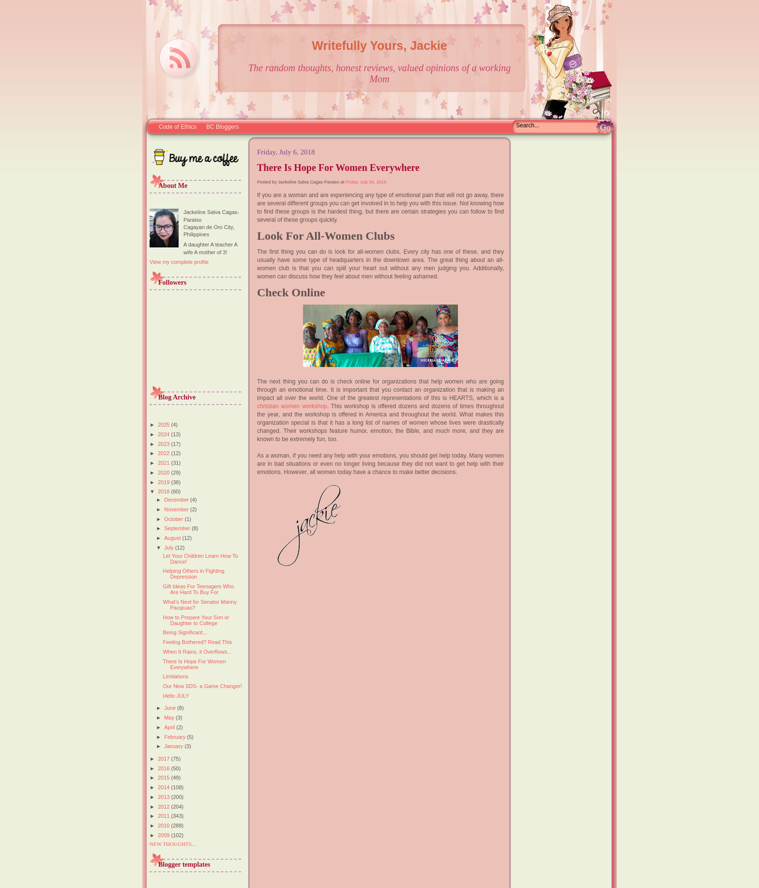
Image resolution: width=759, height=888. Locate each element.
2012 (164, 807)
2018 (164, 491)
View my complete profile (179, 262)
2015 (164, 778)
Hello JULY (176, 696)
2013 (164, 797)
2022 (164, 453)
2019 (164, 482)
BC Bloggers (222, 126)
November (177, 509)
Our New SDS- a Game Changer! (202, 686)
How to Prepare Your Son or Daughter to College (196, 620)
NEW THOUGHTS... (173, 844)
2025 (164, 425)
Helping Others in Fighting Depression (193, 574)
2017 (164, 759)
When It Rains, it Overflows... (197, 652)
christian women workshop (292, 406)
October (174, 519)
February (175, 737)
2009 (164, 835)
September (178, 528)
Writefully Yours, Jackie (379, 45)
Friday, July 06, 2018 (366, 182)
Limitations (175, 676)
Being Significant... (185, 632)
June (170, 708)
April (170, 727)
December (177, 500)
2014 (164, 787)
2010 (164, 825)
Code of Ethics (178, 126)
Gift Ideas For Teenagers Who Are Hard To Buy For (198, 589)
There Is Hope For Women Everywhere (194, 664)
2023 (164, 444)
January (174, 746)
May (170, 717)
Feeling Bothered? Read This (197, 642)
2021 (164, 463)
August (173, 538)
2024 (164, 434)
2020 (164, 472)
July (169, 548)
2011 (164, 816)
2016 (164, 768)
